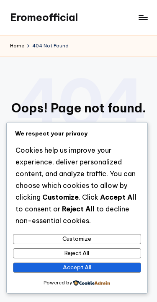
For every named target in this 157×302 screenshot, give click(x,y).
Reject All (76, 253)
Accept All (77, 267)
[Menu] (143, 17)
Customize (76, 238)
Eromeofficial (44, 17)
